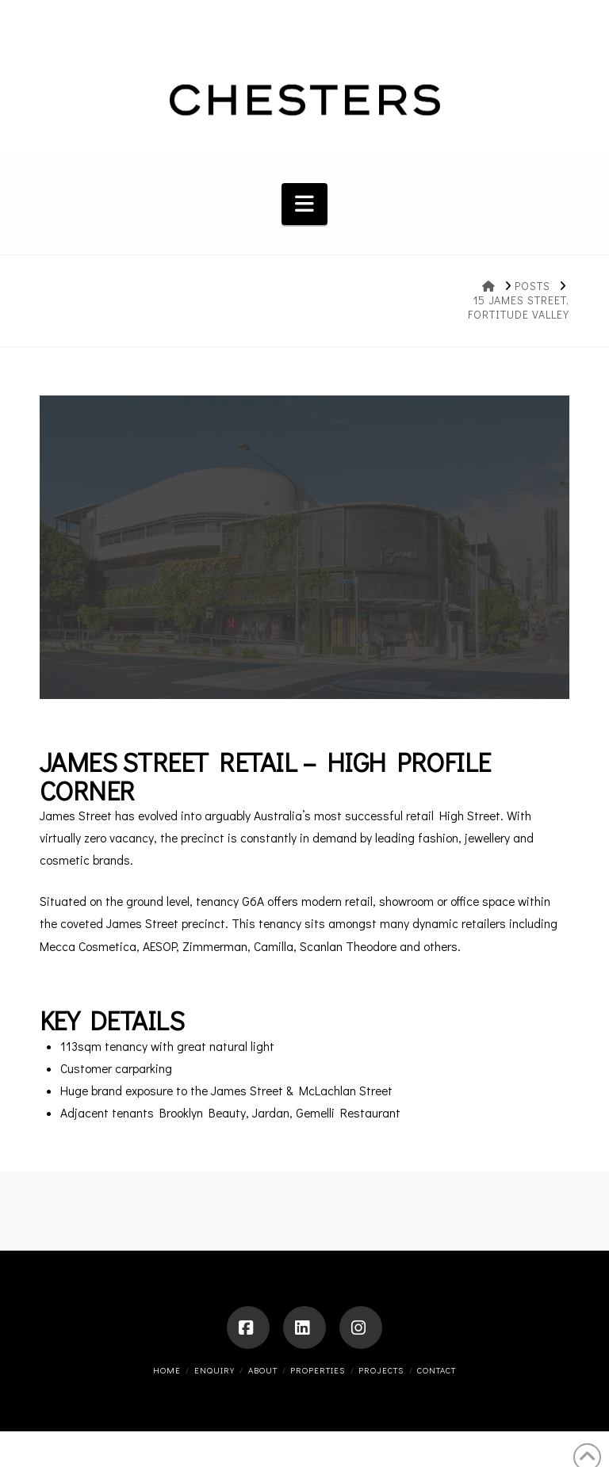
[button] (304, 204)
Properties (317, 1370)
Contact (436, 1370)
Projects (381, 1370)
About (263, 1370)
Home (167, 1370)
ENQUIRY (214, 1370)
